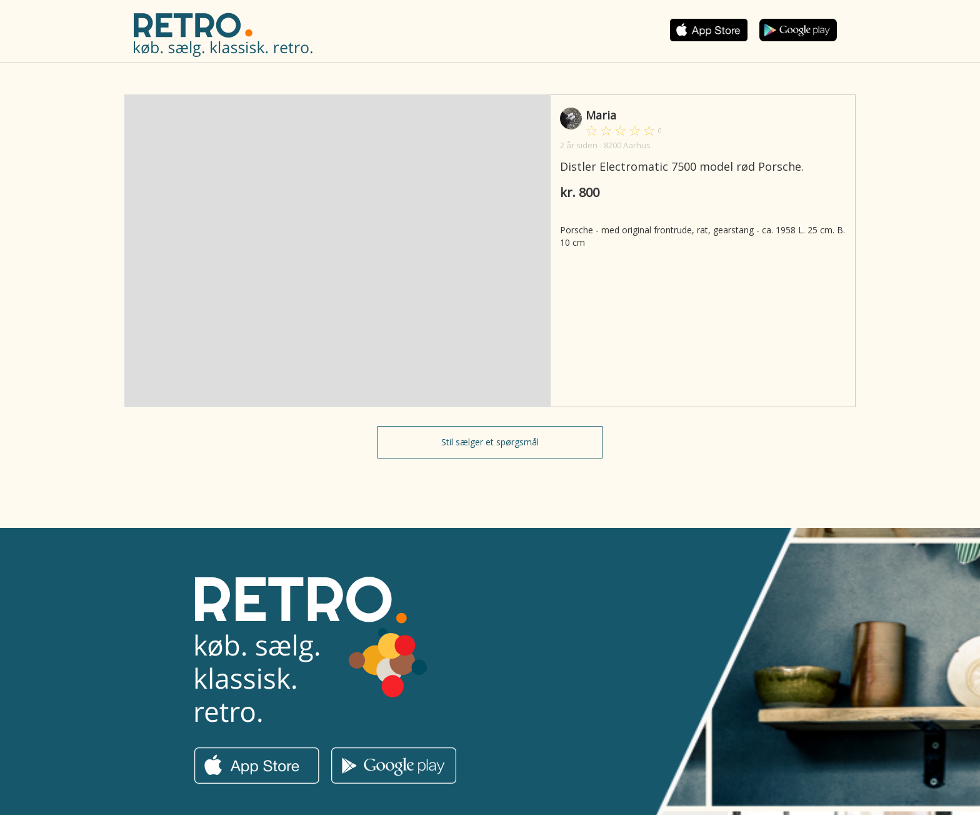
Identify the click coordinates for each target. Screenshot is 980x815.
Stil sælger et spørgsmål (490, 442)
